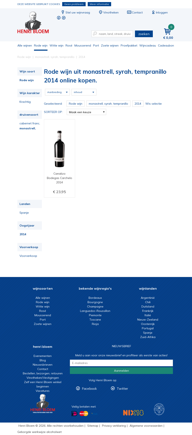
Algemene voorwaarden (146, 426)
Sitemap (92, 426)
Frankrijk (147, 311)
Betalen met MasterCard (83, 413)
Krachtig (25, 102)
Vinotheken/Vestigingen (43, 378)
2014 (22, 234)
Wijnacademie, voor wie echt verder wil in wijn (159, 409)
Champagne (95, 306)
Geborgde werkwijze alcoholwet (39, 432)
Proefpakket (129, 45)
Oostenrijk (148, 324)
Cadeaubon (166, 45)
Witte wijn (56, 45)
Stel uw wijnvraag (75, 12)
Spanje (24, 212)
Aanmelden (121, 370)
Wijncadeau (147, 45)
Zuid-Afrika (148, 337)
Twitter (122, 388)
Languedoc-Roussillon (95, 311)
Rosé (69, 45)
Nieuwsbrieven (42, 364)
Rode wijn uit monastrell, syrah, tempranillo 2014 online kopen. (35, 23)
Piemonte (95, 315)
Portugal (148, 328)
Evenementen (43, 356)
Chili (148, 302)
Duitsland (147, 306)
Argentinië (148, 298)
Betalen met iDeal (74, 413)
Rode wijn (40, 45)
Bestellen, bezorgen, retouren (43, 373)
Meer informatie (99, 4)
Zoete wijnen (110, 45)
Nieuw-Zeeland (147, 319)
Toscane (95, 319)
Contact (135, 12)
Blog (43, 360)
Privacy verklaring (114, 426)
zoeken (143, 34)
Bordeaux (95, 298)
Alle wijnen (24, 45)
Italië (148, 315)
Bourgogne (95, 302)
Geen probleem (74, 4)
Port (96, 45)
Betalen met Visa (94, 414)
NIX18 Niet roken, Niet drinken (133, 412)
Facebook (89, 388)
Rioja (95, 324)
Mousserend (82, 45)
